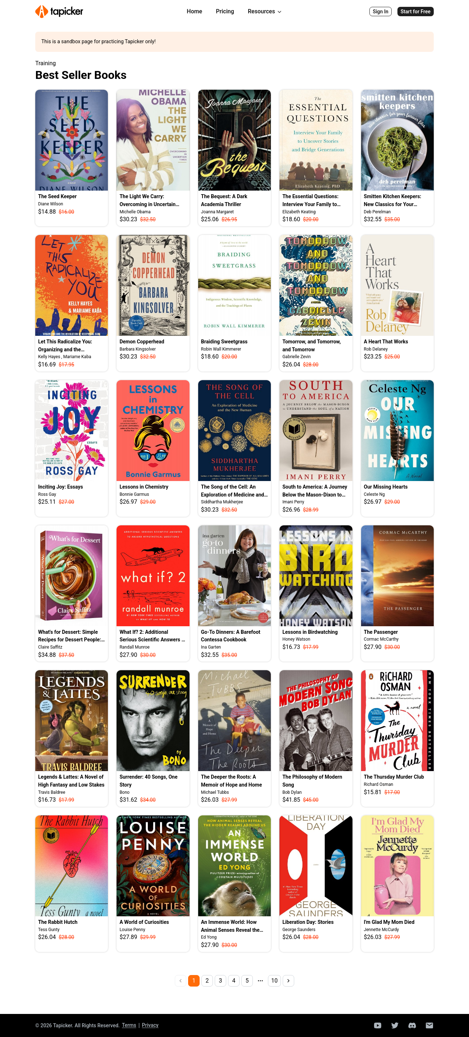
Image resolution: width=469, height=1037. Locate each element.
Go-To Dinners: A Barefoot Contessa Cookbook (230, 636)
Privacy (150, 1025)
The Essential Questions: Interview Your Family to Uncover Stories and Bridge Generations (313, 200)
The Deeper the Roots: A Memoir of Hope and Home (231, 781)
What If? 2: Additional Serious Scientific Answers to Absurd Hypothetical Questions (152, 636)
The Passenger (381, 632)
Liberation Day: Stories (307, 922)
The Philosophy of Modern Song (312, 781)
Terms (129, 1025)
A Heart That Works (386, 341)
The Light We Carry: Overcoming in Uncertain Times (147, 200)
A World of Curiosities (144, 922)
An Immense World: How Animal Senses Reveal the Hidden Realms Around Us (230, 926)
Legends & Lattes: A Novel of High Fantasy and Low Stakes (71, 781)
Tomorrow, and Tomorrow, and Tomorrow (311, 345)
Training (45, 63)
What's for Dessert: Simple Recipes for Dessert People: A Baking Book (69, 636)
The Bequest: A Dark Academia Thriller (224, 200)
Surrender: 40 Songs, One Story (148, 781)
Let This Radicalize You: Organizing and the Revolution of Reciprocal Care (71, 346)
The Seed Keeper (57, 196)
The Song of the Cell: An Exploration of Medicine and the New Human (232, 491)
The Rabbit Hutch (57, 922)
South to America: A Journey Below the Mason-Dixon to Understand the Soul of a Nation (314, 491)
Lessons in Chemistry (143, 487)
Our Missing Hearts (386, 487)
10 (274, 980)
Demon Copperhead (141, 341)
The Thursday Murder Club (394, 777)
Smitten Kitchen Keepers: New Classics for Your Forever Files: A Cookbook (393, 200)
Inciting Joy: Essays (60, 487)
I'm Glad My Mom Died (389, 922)
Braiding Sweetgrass (224, 341)
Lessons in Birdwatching (310, 632)
